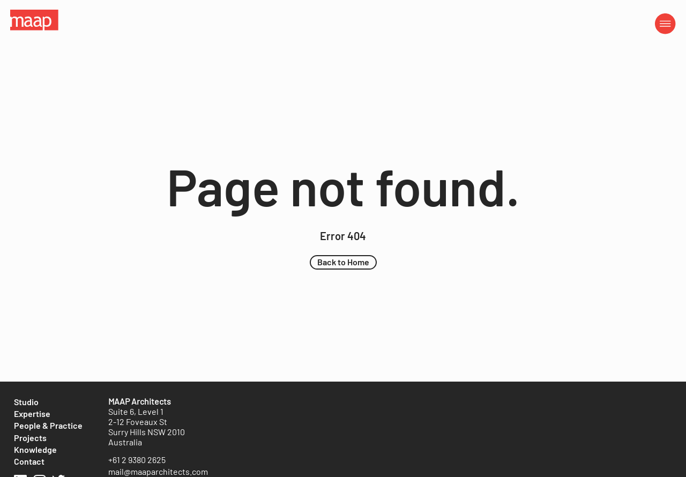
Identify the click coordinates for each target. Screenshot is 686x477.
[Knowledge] (35, 450)
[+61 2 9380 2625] (137, 460)
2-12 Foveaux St (137, 421)
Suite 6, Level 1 (135, 411)
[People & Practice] (48, 425)
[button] (343, 262)
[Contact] (29, 461)
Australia (125, 442)
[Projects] (30, 438)
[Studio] (26, 402)
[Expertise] (32, 414)
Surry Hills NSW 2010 (146, 432)
